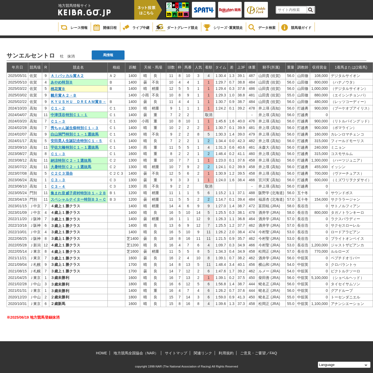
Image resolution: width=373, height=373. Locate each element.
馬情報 (108, 55)
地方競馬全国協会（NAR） (135, 353)
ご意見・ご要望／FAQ (258, 353)
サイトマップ (176, 353)
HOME (101, 353)
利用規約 (226, 353)
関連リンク (203, 353)
